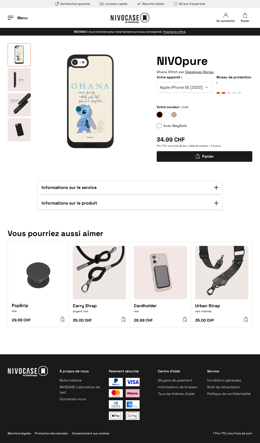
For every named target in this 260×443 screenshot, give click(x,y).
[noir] (159, 115)
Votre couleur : (169, 107)
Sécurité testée (150, 4)
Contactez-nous (73, 399)
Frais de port (180, 145)
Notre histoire (70, 380)
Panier (204, 156)
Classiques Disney (199, 72)
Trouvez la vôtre (174, 32)
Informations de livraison (178, 387)
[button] (130, 187)
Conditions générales (224, 380)
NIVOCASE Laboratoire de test (80, 389)
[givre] (167, 115)
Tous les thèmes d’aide (176, 394)
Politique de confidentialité (229, 394)
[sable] (174, 115)
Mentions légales (19, 433)
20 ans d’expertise (189, 4)
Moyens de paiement (175, 380)
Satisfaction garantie (72, 4)
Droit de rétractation (223, 387)
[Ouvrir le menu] (17, 18)
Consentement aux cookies (90, 433)
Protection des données (51, 433)
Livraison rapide (113, 4)
